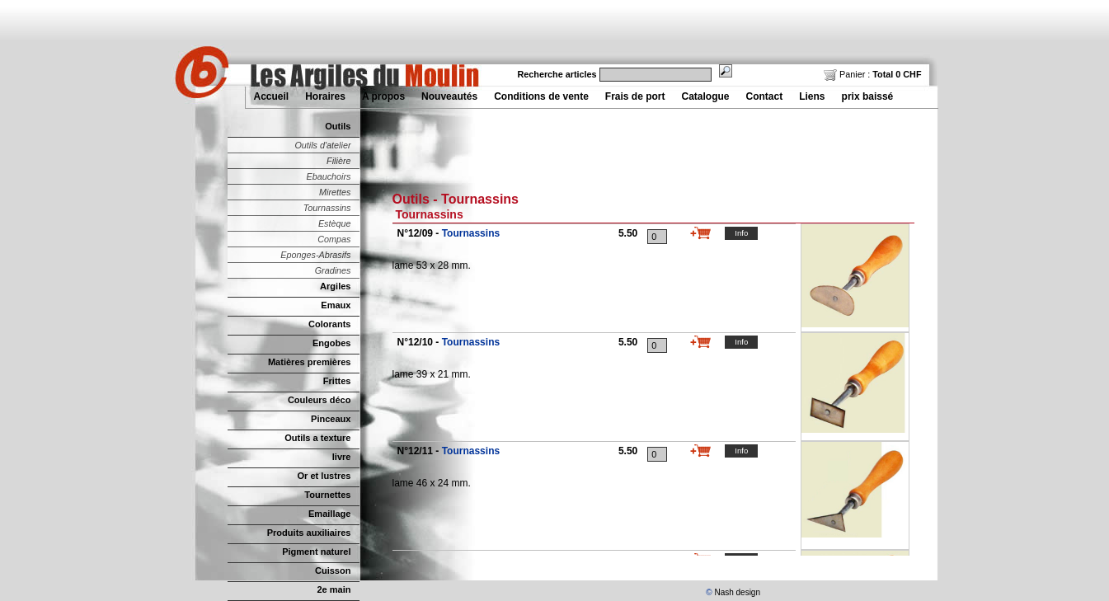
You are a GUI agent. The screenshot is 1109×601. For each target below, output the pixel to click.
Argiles (335, 286)
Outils (337, 126)
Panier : (872, 74)
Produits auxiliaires (309, 533)
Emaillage (329, 514)
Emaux (335, 305)
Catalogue (706, 96)
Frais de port (635, 96)
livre (341, 457)
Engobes (331, 343)
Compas (333, 239)
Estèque (334, 223)
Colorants (329, 324)
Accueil (271, 96)
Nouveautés (449, 96)
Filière (338, 161)
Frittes (337, 381)
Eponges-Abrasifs (315, 255)
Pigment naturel (316, 551)
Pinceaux (330, 419)
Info (741, 232)
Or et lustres (324, 476)
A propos (383, 96)
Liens (812, 96)
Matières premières (309, 362)
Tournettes (327, 495)
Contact (764, 96)
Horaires (325, 96)
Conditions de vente (541, 96)
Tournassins (327, 208)
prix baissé (868, 96)
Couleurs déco (319, 400)
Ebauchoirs (328, 176)
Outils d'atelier (322, 145)
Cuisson (333, 570)
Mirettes (334, 192)
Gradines (333, 270)
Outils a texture (317, 438)
